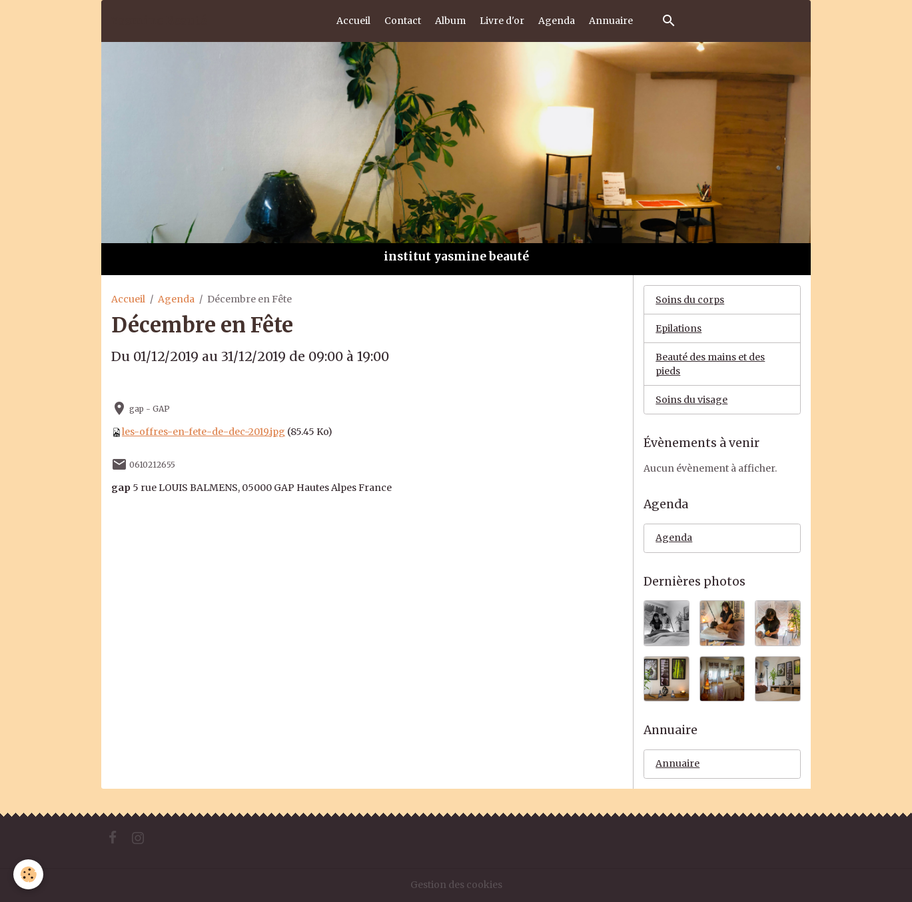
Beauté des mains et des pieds (710, 364)
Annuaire (611, 21)
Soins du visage (691, 400)
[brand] (159, 20)
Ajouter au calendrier (164, 384)
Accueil (353, 21)
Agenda (556, 21)
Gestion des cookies (456, 885)
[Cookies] (28, 874)
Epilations (678, 328)
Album (450, 21)
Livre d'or (502, 21)
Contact (402, 21)
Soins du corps (690, 300)
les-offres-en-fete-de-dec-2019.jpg (203, 432)
